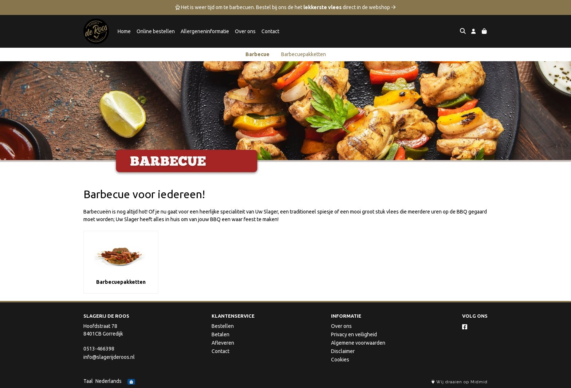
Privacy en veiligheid (354, 334)
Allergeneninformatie (205, 31)
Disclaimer (343, 351)
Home (124, 31)
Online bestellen (156, 31)
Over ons (245, 31)
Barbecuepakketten (303, 54)
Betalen (220, 334)
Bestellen (223, 326)
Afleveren (223, 343)
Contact (270, 31)
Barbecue (257, 54)
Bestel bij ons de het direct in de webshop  (325, 7)
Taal (88, 381)
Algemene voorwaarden (358, 343)
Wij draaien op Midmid (460, 382)
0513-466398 (98, 349)
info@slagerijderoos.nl (109, 357)
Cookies (340, 359)
